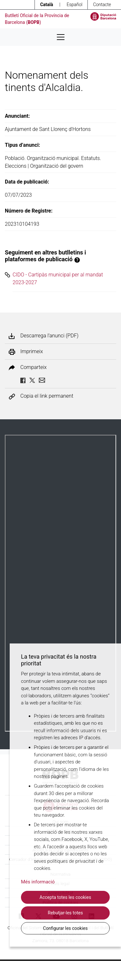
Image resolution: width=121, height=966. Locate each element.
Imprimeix (31, 351)
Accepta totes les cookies (65, 897)
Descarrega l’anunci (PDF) (49, 336)
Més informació (38, 882)
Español (74, 4)
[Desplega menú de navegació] (60, 37)
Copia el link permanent (46, 396)
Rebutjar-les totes (65, 912)
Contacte (102, 4)
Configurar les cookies (65, 928)
